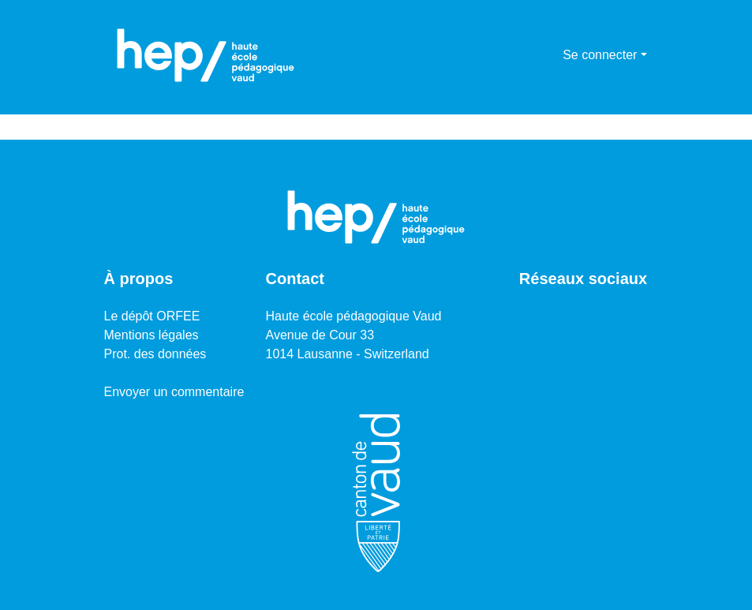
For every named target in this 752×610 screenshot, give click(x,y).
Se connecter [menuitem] (600, 55)
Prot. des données (155, 354)
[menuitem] (548, 55)
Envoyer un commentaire (174, 392)
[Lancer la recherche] (525, 55)
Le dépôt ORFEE (152, 316)
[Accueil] (206, 55)
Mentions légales (151, 335)
